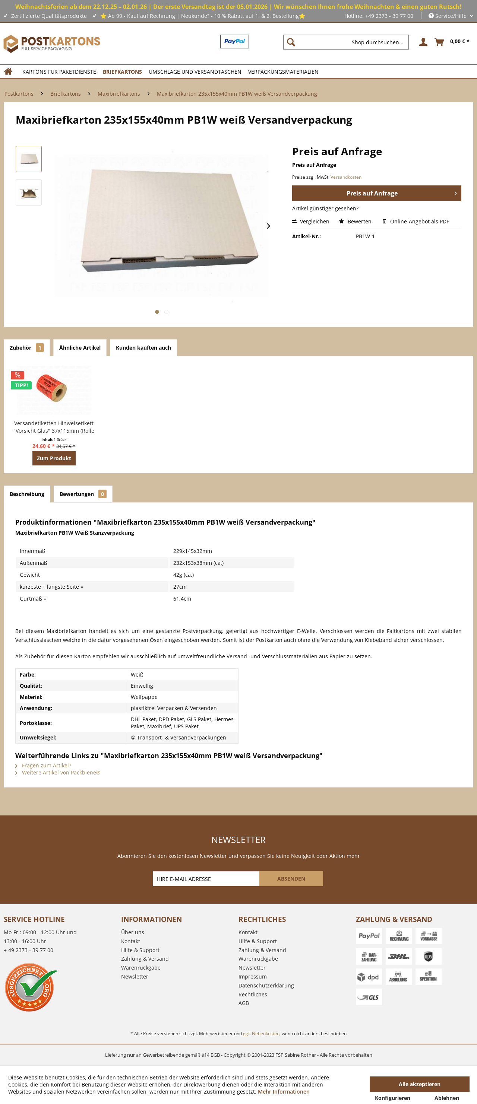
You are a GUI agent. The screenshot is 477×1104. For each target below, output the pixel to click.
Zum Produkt (54, 458)
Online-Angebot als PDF (415, 221)
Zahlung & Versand (145, 958)
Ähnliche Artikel (80, 347)
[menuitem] (349, 42)
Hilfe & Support (140, 950)
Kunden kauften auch (143, 347)
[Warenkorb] (452, 42)
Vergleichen (310, 221)
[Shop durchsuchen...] (346, 42)
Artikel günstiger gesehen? (325, 208)
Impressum (252, 976)
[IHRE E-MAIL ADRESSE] (207, 878)
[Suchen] (291, 42)
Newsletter (134, 976)
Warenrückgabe (141, 967)
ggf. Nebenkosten (261, 1033)
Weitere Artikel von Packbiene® (58, 772)
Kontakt (130, 941)
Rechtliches (252, 994)
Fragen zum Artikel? (43, 765)
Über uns (132, 932)
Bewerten (356, 221)
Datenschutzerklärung (266, 985)
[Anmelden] (422, 42)
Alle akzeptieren (419, 1084)
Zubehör (27, 347)
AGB (243, 1002)
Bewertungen (83, 494)
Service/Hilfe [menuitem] (448, 15)
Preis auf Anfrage (402, 192)
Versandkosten (346, 177)
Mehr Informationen (284, 1091)
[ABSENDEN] (291, 878)
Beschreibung (27, 493)
